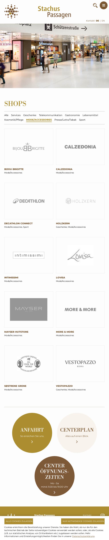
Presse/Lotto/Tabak (65, 120)
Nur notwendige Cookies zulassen (83, 521)
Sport (82, 120)
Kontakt (90, 20)
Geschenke (29, 115)
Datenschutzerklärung (83, 536)
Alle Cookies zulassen (19, 521)
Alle (6, 115)
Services (16, 115)
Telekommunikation (50, 115)
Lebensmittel (90, 115)
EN (103, 20)
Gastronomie (72, 115)
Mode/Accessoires (39, 120)
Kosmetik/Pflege (13, 120)
